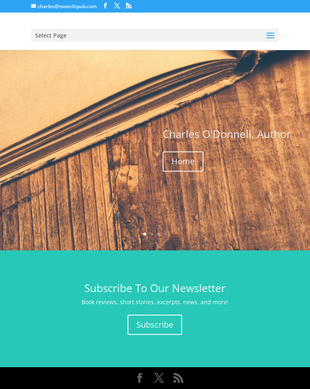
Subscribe (154, 324)
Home (183, 162)
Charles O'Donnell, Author (227, 135)
